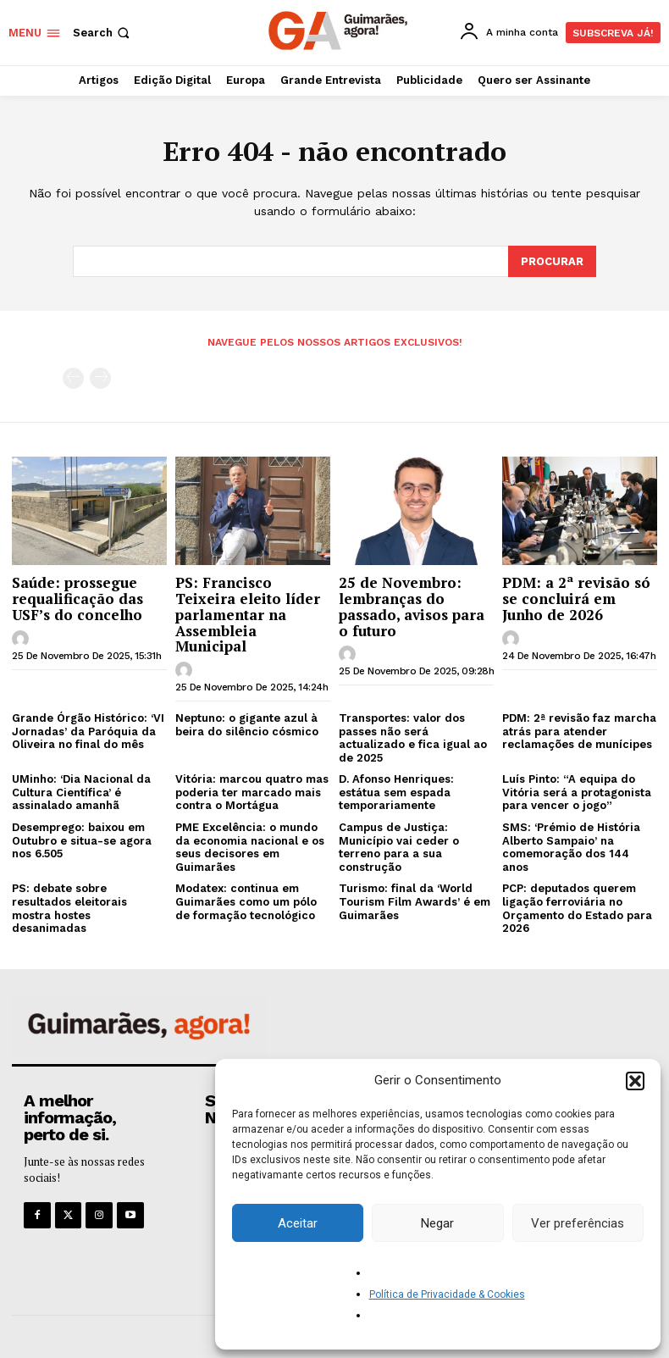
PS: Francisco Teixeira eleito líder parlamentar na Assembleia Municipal (247, 613)
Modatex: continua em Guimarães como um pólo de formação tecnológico (246, 900)
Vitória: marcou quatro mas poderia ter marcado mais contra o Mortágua (252, 791)
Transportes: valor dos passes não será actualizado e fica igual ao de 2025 (413, 737)
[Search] (552, 261)
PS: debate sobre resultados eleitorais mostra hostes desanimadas (69, 907)
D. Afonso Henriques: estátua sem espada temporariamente (396, 791)
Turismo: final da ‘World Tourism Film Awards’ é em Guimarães (414, 900)
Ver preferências (577, 1223)
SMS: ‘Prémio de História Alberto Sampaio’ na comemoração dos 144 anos (571, 846)
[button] (635, 1081)
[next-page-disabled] (100, 377)
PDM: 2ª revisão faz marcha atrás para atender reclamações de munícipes (579, 730)
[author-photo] (23, 638)
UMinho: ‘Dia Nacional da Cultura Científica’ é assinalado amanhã (81, 791)
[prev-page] (73, 377)
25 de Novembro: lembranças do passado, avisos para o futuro (411, 605)
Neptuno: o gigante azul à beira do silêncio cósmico (246, 724)
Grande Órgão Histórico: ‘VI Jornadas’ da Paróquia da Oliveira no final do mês (88, 730)
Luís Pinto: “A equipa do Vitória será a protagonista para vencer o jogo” (576, 791)
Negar (437, 1223)
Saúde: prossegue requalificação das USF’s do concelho (77, 597)
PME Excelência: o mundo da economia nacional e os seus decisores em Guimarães (249, 846)
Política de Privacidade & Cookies (447, 1294)
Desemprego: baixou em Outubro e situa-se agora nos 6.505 (82, 839)
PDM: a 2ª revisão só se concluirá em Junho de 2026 (576, 597)
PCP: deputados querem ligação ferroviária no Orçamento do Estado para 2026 (577, 907)
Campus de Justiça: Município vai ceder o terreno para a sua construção (399, 846)
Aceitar (298, 1223)
